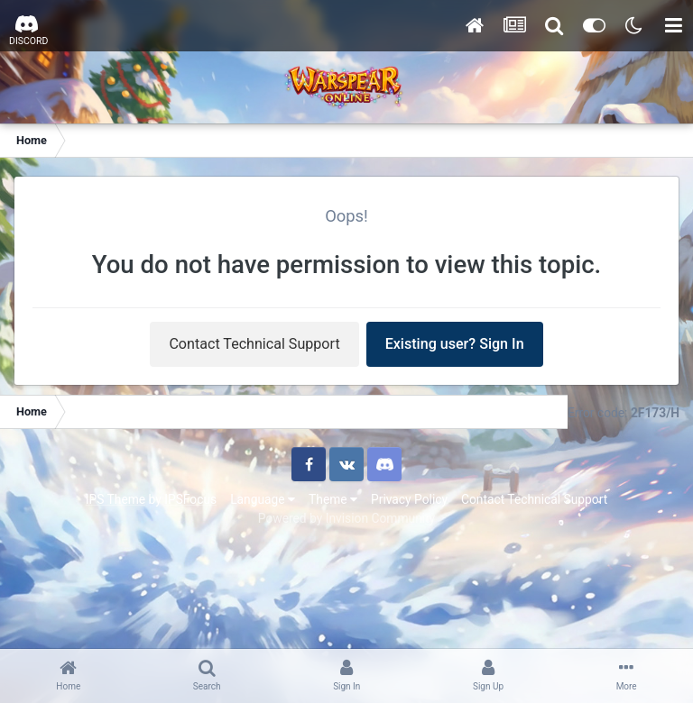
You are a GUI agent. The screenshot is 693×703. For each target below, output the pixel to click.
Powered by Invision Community (346, 518)
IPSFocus (190, 499)
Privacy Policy (409, 499)
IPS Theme (115, 499)
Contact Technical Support (254, 343)
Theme (333, 499)
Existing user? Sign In (454, 343)
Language (262, 499)
